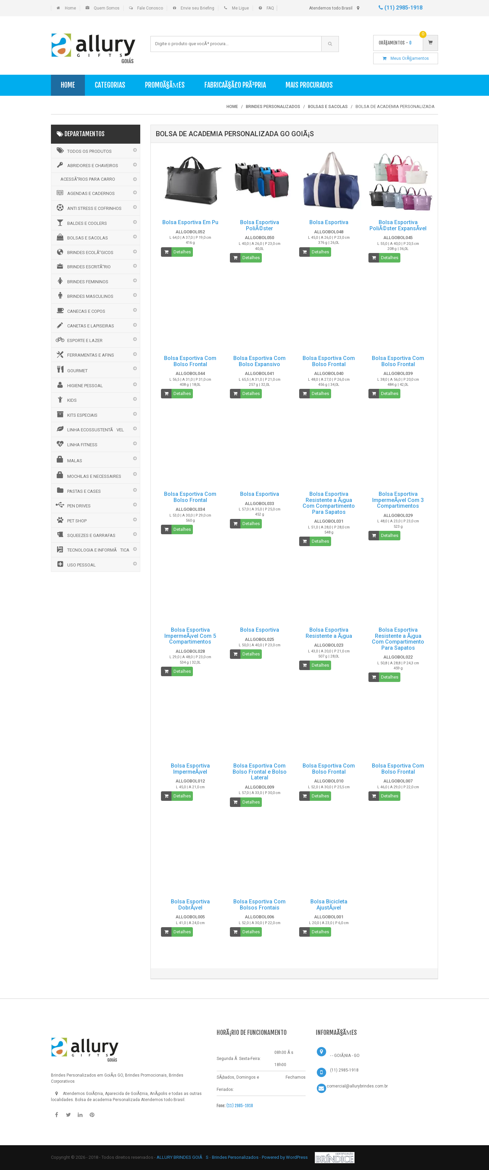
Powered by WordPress (285, 1157)
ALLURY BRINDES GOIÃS (183, 1157)
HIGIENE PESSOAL (79, 384)
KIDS (66, 399)
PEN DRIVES (73, 505)
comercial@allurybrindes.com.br (357, 1086)
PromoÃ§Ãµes (165, 85)
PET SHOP (71, 520)
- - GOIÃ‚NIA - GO (345, 1055)
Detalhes (182, 251)
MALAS (68, 459)
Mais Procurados (309, 85)
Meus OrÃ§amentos (406, 58)
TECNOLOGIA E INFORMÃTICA (92, 549)
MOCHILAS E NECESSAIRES (88, 475)
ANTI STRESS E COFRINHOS (88, 207)
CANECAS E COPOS (80, 310)
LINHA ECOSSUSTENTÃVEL (89, 429)
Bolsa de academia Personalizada (107, 1099)
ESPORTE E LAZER (79, 339)
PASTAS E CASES (78, 490)
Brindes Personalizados (235, 1157)
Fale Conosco (150, 8)
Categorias (110, 85)
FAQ (270, 8)
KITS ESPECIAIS (76, 414)
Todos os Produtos (83, 150)
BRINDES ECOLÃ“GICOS (84, 252)
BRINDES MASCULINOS (84, 295)
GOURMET (71, 369)
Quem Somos (107, 8)
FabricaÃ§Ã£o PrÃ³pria (235, 85)
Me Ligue (240, 8)
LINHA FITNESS (76, 443)
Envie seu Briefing (197, 8)
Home (70, 8)
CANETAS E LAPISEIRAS (84, 325)
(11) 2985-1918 (400, 7)
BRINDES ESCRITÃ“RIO (83, 266)
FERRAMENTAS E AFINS (84, 354)
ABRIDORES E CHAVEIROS (86, 165)
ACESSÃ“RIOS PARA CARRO (87, 179)
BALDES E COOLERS (81, 222)
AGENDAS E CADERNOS (85, 193)
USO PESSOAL (75, 564)
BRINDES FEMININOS (81, 280)
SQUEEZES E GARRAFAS (85, 534)
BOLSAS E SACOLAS (81, 237)
